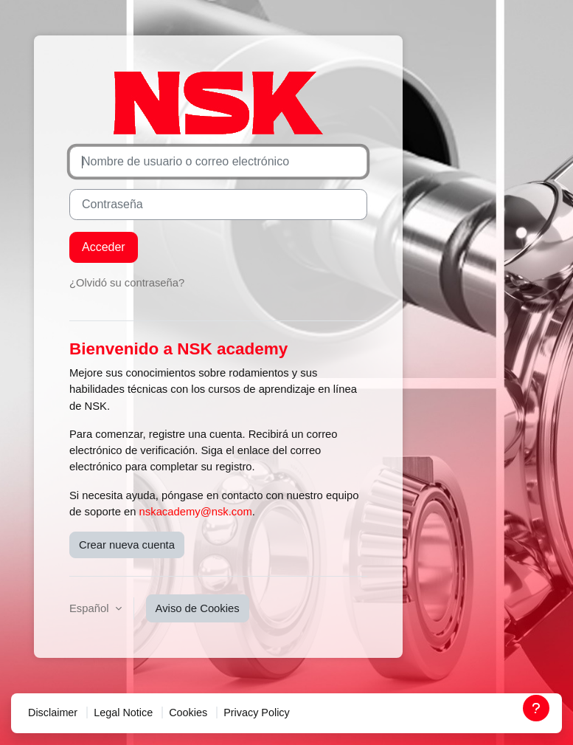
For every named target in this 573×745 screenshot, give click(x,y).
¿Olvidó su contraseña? (126, 283)
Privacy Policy (256, 712)
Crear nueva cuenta (127, 545)
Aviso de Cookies (198, 608)
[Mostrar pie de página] (536, 708)
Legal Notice (123, 712)
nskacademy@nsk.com (195, 512)
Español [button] (90, 608)
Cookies (188, 712)
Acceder (103, 247)
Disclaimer (52, 712)
